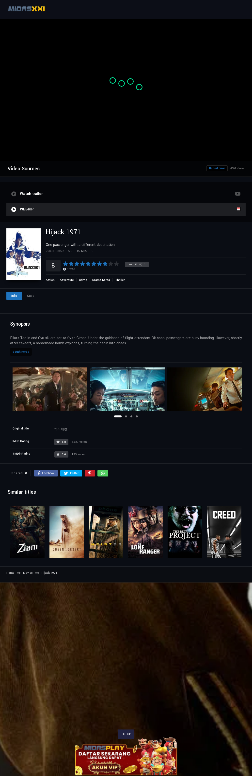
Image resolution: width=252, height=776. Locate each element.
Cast (30, 296)
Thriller (120, 280)
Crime (83, 280)
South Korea (21, 352)
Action (50, 280)
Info (14, 296)
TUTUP (126, 734)
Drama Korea (101, 280)
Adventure (67, 280)
